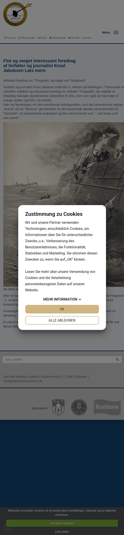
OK (62, 309)
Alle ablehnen (62, 320)
